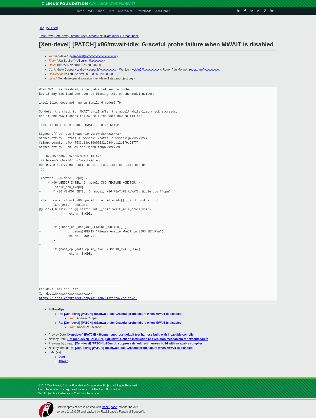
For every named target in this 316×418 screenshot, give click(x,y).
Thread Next (95, 36)
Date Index (112, 36)
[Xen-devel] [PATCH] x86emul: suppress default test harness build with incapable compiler (131, 334)
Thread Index (130, 36)
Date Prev (46, 36)
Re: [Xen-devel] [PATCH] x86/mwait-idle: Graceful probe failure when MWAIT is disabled (120, 314)
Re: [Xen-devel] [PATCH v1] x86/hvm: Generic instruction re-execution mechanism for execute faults (137, 339)
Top (42, 28)
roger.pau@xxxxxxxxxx (204, 69)
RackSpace (109, 407)
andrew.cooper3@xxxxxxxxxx (96, 69)
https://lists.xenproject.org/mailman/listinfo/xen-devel (88, 298)
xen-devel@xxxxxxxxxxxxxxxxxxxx (93, 56)
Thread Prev (77, 36)
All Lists (52, 28)
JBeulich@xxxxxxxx (90, 60)
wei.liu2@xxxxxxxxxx (145, 69)
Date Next (60, 36)
